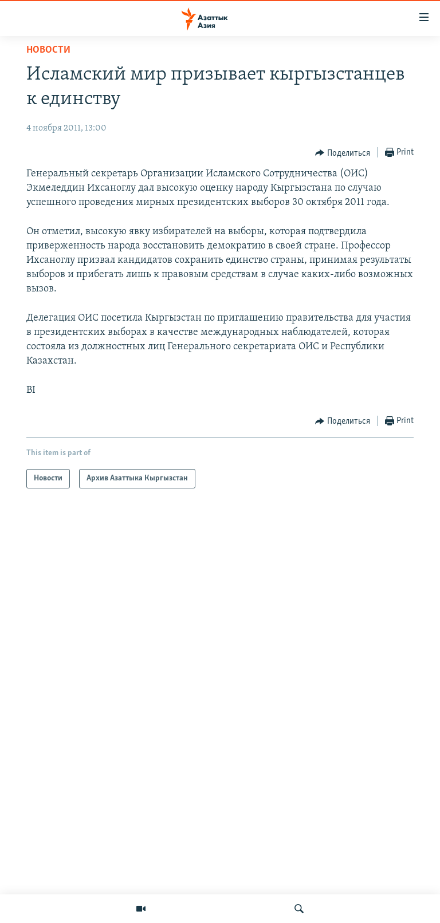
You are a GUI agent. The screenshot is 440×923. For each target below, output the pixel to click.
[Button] (342, 153)
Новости (48, 50)
